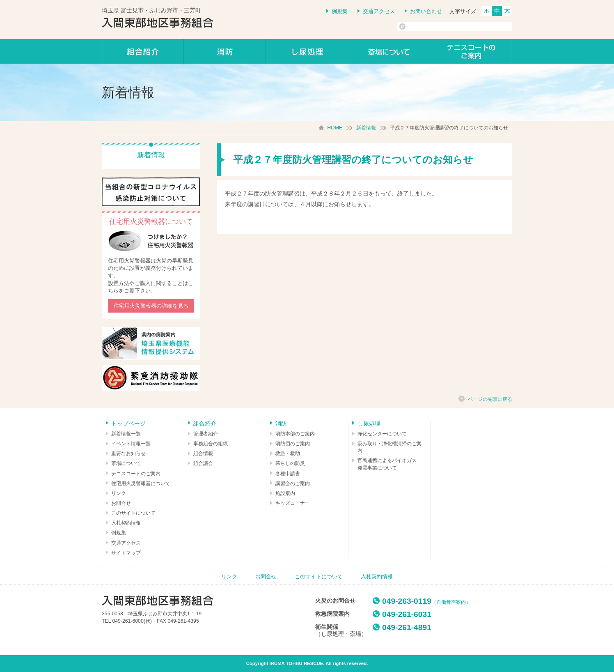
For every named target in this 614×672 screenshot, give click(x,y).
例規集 (340, 11)
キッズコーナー (292, 503)
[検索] (436, 26)
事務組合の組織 (210, 443)
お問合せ (121, 503)
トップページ (128, 423)
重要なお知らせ (128, 453)
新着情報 (366, 128)
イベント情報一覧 (131, 443)
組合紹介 (143, 51)
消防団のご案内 (292, 443)
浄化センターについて (382, 434)
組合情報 (203, 453)
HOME (334, 128)
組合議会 (203, 463)
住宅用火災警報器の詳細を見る (151, 306)
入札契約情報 (126, 523)
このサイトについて (133, 513)
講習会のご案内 (292, 483)
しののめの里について (389, 51)
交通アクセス (379, 11)
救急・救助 (287, 453)
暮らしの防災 (290, 463)
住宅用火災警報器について (140, 483)
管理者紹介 (205, 434)
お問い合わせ (426, 11)
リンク (118, 493)
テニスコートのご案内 (471, 51)
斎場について (126, 463)
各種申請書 (287, 473)
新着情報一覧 (126, 434)
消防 (225, 51)
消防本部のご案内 (295, 434)
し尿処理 (307, 51)
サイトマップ (126, 553)
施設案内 (285, 493)
